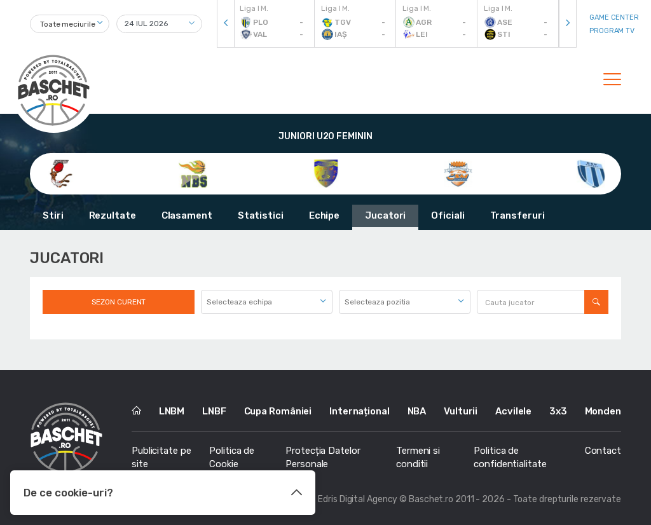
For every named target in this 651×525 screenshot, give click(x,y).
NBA (417, 411)
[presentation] (226, 24)
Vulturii (460, 411)
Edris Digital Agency (357, 499)
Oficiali (447, 215)
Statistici (261, 215)
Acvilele (513, 411)
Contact (603, 450)
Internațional (359, 411)
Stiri (53, 215)
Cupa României (278, 411)
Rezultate (112, 215)
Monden (603, 411)
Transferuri (517, 215)
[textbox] (267, 301)
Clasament (186, 215)
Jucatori (385, 215)
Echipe (324, 215)
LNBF (214, 411)
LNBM (172, 411)
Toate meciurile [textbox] (67, 24)
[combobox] (69, 24)
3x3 (558, 411)
